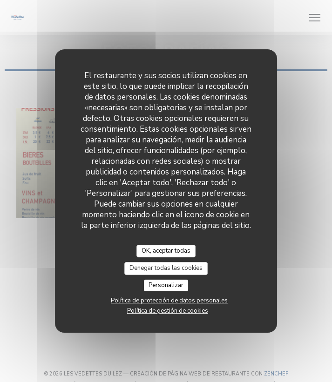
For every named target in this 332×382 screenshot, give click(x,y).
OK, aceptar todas (166, 251)
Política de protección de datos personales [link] (169, 300)
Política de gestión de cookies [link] (167, 311)
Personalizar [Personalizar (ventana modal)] (166, 285)
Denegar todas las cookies (166, 268)
